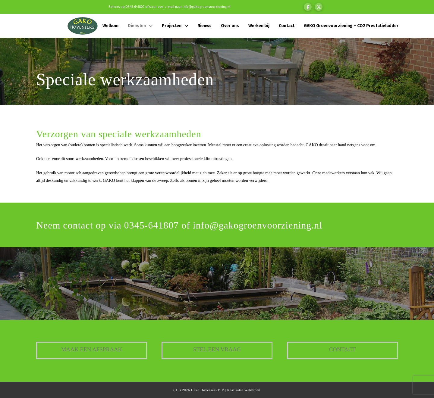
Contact (342, 349)
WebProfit (252, 390)
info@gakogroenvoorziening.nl (206, 7)
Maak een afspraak (91, 349)
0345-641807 (135, 7)
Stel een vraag (217, 349)
